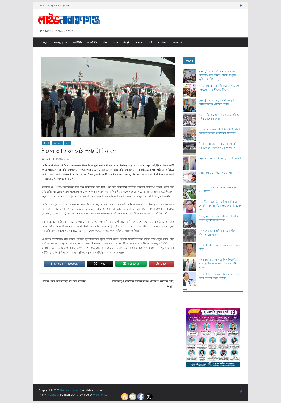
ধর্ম (150, 42)
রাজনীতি (92, 42)
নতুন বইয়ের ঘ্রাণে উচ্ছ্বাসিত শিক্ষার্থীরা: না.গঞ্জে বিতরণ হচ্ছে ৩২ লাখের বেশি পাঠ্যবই (218, 263)
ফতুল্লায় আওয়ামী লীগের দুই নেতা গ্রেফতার (220, 158)
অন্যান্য (174, 42)
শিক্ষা (105, 42)
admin (48, 159)
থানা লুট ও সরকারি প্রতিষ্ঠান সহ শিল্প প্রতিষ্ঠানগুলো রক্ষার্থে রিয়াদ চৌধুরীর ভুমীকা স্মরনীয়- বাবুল (217, 75)
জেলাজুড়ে (57, 42)
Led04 (46, 143)
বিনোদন (162, 42)
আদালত (139, 42)
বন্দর (67, 143)
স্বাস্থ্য (115, 42)
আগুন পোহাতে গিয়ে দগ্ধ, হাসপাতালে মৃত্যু (220, 172)
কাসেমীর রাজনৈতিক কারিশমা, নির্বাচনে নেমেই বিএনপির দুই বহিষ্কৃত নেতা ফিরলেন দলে (220, 205)
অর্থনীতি (77, 42)
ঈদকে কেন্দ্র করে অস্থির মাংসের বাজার (61, 281)
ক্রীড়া (126, 42)
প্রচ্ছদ (44, 42)
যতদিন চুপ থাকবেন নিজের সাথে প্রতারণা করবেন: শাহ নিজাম (145, 283)
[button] (65, 42)
